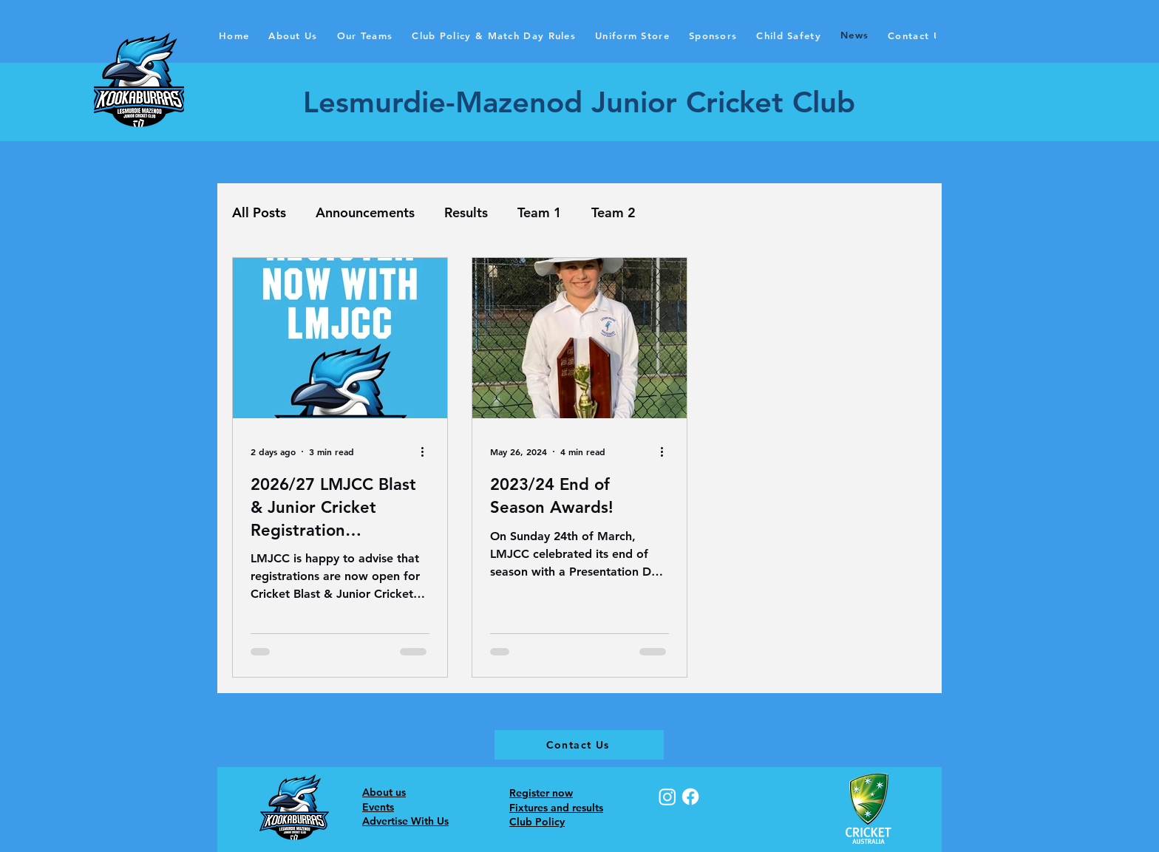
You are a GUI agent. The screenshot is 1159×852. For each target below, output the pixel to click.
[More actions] (427, 451)
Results (466, 212)
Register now (541, 793)
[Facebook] (690, 796)
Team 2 (613, 212)
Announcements (365, 212)
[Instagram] (667, 796)
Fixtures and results (556, 807)
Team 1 (539, 212)
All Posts (259, 212)
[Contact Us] (579, 745)
